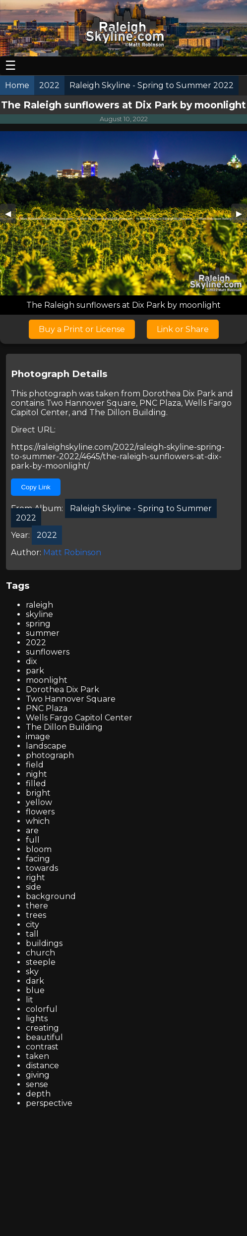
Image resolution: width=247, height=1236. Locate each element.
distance (42, 1065)
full (33, 840)
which (38, 821)
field (35, 764)
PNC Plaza (160, 403)
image (38, 736)
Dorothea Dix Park (179, 393)
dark (35, 981)
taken (37, 1056)
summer (43, 633)
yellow (39, 802)
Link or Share (183, 329)
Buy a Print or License (82, 329)
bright (38, 793)
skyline (39, 614)
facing (38, 858)
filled (36, 783)
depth (38, 1093)
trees (36, 915)
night (36, 774)
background (51, 896)
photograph (50, 755)
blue (35, 990)
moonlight (46, 680)
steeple (41, 962)
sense (37, 1084)
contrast (42, 1046)
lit (29, 999)
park (35, 670)
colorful (42, 1009)
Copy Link (35, 487)
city (32, 924)
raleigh (39, 605)
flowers (40, 811)
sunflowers (47, 652)
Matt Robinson (72, 552)
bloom (39, 849)
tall (32, 934)
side (33, 887)
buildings (44, 943)
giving (38, 1075)
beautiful (44, 1037)
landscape (46, 746)
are (32, 830)
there (37, 905)
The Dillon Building (127, 412)
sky (32, 971)
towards (42, 868)
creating (42, 1028)
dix (31, 661)
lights (37, 1018)
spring (38, 623)
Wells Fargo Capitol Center (79, 717)
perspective (49, 1103)
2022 (36, 642)
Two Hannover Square (91, 403)
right (35, 877)
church (40, 952)
